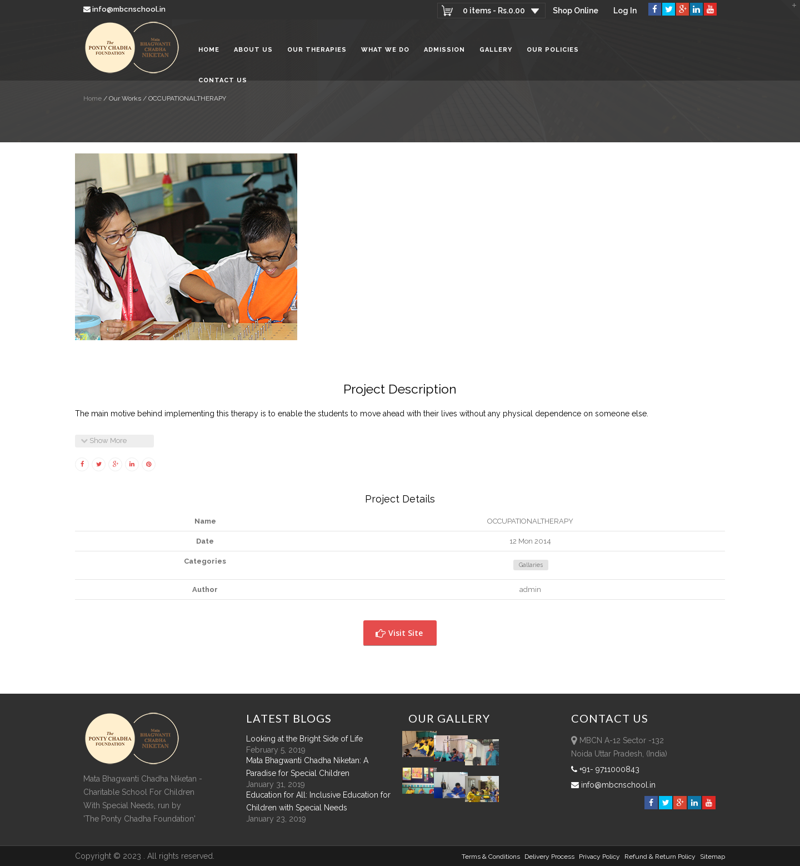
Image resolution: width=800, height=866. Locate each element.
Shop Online (575, 10)
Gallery (495, 49)
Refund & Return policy (660, 856)
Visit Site (399, 633)
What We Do (385, 49)
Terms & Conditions (491, 856)
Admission (444, 49)
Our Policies (553, 49)
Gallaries (531, 565)
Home (208, 49)
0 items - (493, 10)
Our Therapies (317, 49)
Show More (104, 440)
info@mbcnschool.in (125, 9)
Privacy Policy (599, 856)
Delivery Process (549, 856)
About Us (253, 49)
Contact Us (222, 80)
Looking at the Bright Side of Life (304, 738)
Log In (625, 10)
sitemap (712, 856)
